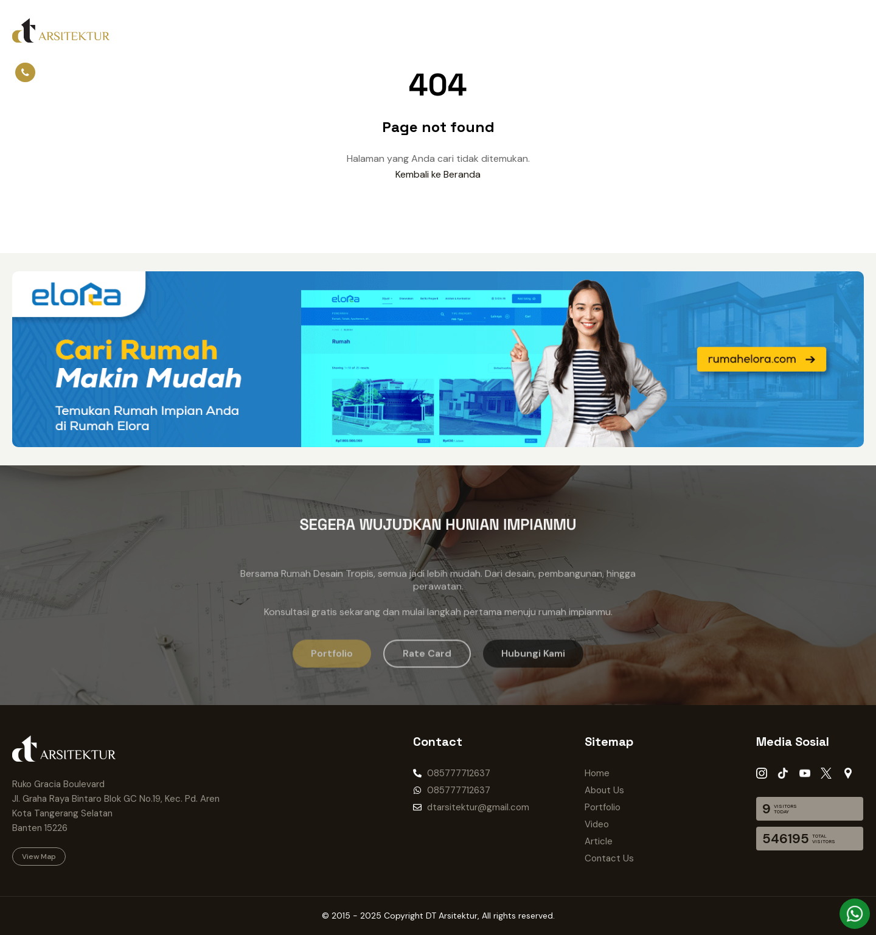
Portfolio (265, 30)
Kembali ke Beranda (438, 174)
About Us (209, 30)
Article (404, 30)
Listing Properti (599, 30)
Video (361, 30)
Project (316, 30)
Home (159, 30)
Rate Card (526, 30)
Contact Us (461, 30)
